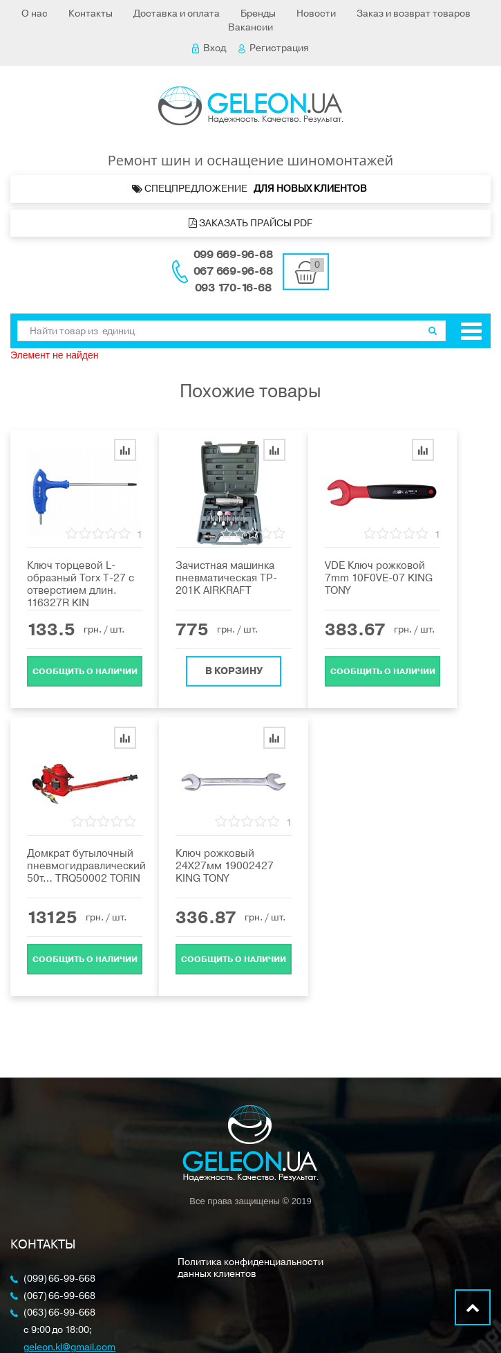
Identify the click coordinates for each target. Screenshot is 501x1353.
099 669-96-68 (233, 254)
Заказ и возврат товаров (414, 13)
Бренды (258, 13)
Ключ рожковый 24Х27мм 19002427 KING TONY (225, 865)
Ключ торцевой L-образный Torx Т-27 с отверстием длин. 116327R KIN (80, 584)
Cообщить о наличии (85, 671)
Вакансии (250, 27)
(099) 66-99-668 (59, 1279)
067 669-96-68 (233, 271)
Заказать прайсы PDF (250, 223)
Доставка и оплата (176, 13)
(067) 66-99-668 (59, 1296)
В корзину (234, 671)
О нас (34, 13)
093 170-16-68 (233, 288)
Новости (316, 13)
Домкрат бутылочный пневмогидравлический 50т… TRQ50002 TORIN (86, 865)
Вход (209, 48)
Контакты (90, 13)
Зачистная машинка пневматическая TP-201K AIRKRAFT (226, 578)
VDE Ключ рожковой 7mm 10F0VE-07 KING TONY (379, 578)
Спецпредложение (250, 189)
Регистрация (273, 48)
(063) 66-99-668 (59, 1313)
